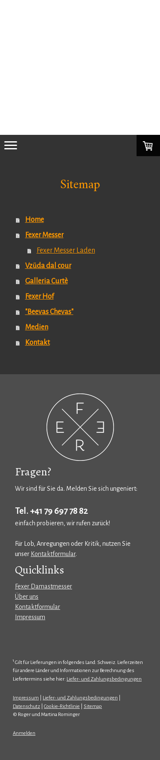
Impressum (30, 617)
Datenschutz (26, 706)
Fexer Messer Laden (66, 250)
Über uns (26, 596)
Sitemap (93, 706)
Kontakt (37, 343)
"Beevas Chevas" (49, 312)
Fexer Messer (44, 235)
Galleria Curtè (46, 281)
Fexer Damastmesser (43, 586)
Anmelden (24, 733)
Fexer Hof (39, 296)
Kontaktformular (53, 553)
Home (34, 220)
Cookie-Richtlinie (62, 706)
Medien (36, 327)
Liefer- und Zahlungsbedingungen (104, 679)
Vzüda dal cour (48, 266)
